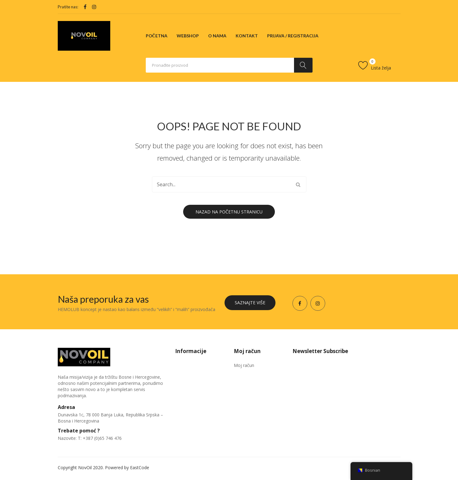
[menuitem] (156, 35)
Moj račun (244, 365)
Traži (303, 65)
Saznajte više (250, 302)
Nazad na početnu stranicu (229, 212)
